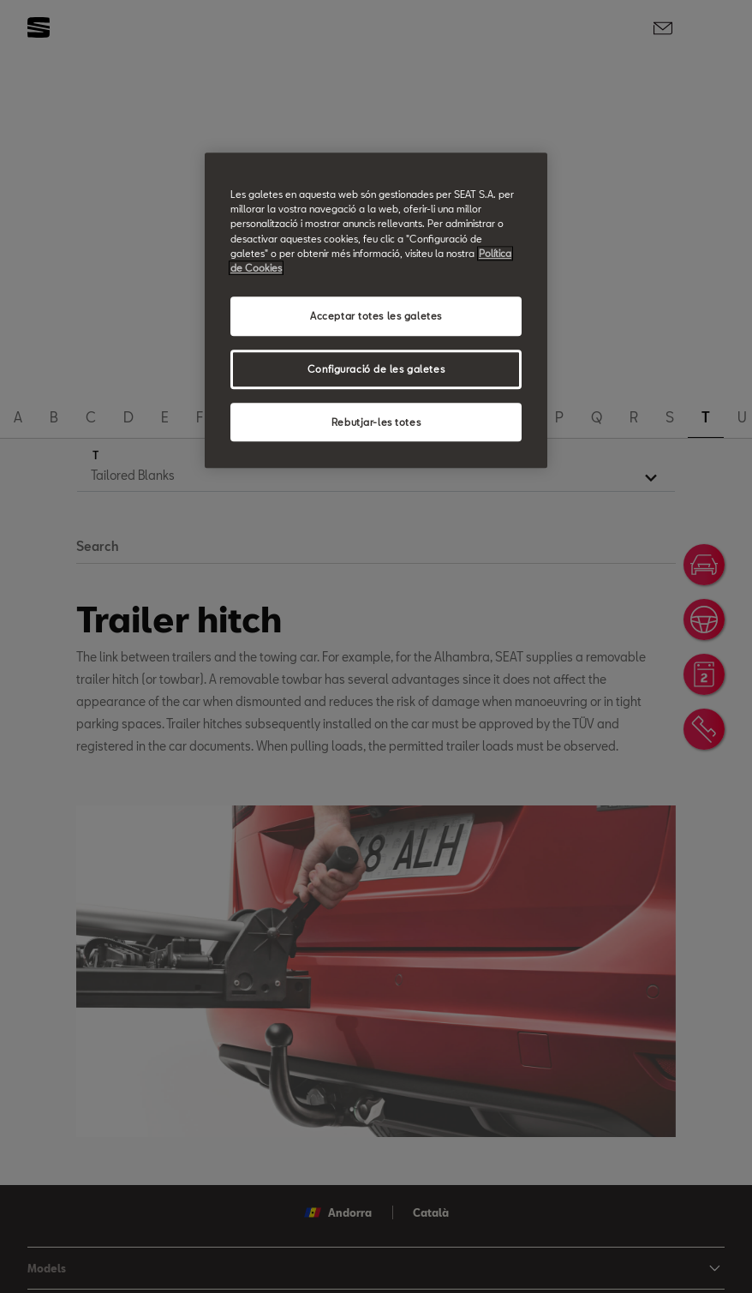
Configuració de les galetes (376, 368)
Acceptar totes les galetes (376, 315)
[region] (376, 310)
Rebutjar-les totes (376, 422)
